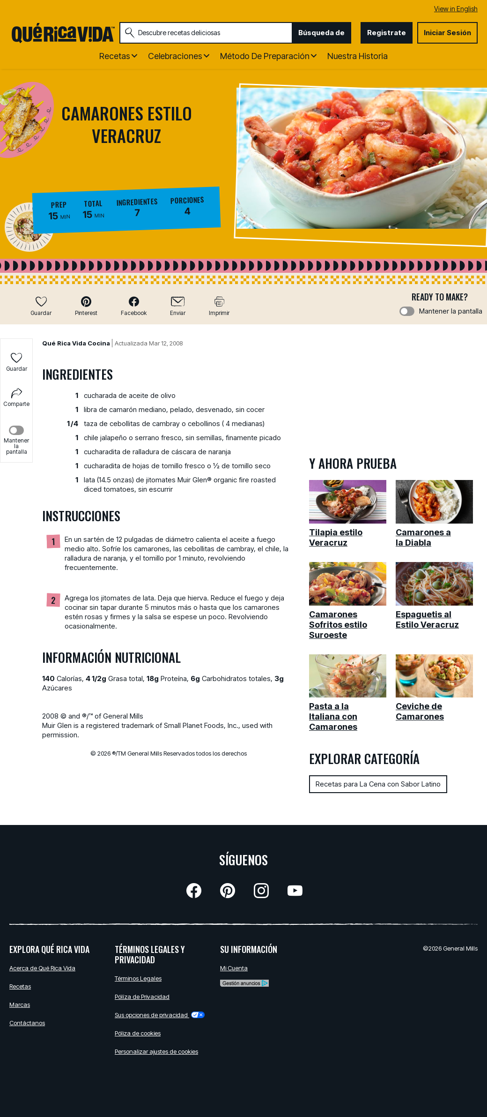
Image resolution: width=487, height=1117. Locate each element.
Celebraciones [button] (175, 56)
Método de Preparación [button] (265, 56)
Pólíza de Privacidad (142, 996)
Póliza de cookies (138, 1033)
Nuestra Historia (357, 56)
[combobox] (205, 33)
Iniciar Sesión (447, 32)
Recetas (20, 986)
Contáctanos (27, 1023)
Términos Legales (138, 978)
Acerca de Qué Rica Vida (42, 968)
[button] (86, 306)
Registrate (386, 32)
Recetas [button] (114, 56)
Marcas (19, 1004)
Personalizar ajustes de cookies (156, 1051)
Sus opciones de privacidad (160, 1015)
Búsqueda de (321, 32)
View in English (456, 9)
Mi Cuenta (234, 968)
